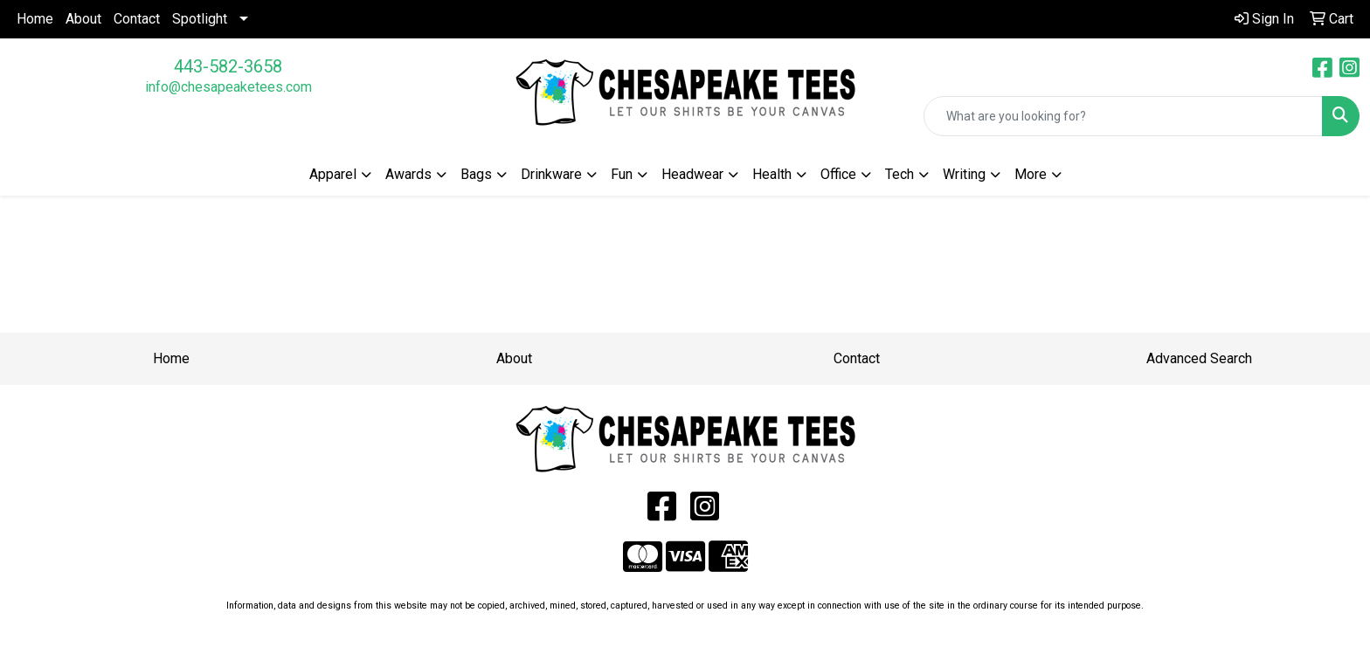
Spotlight (199, 18)
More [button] (1030, 174)
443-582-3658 (228, 66)
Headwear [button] (692, 174)
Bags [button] (476, 174)
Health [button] (772, 174)
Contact (137, 18)
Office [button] (838, 174)
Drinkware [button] (551, 174)
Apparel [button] (332, 174)
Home (35, 18)
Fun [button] (622, 174)
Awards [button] (408, 174)
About (83, 18)
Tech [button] (899, 174)
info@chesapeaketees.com (228, 87)
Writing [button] (964, 174)
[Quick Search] (1123, 116)
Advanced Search (1199, 358)
